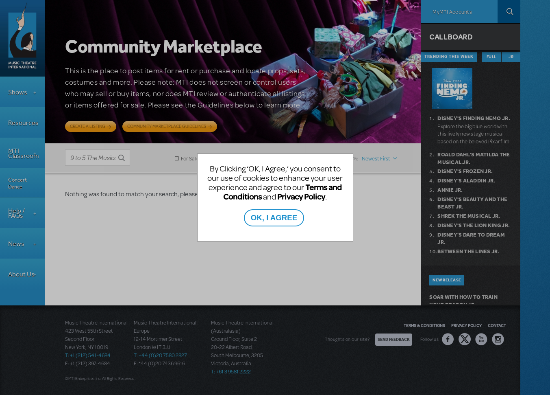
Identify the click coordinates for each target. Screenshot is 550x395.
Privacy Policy (301, 196)
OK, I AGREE (274, 217)
